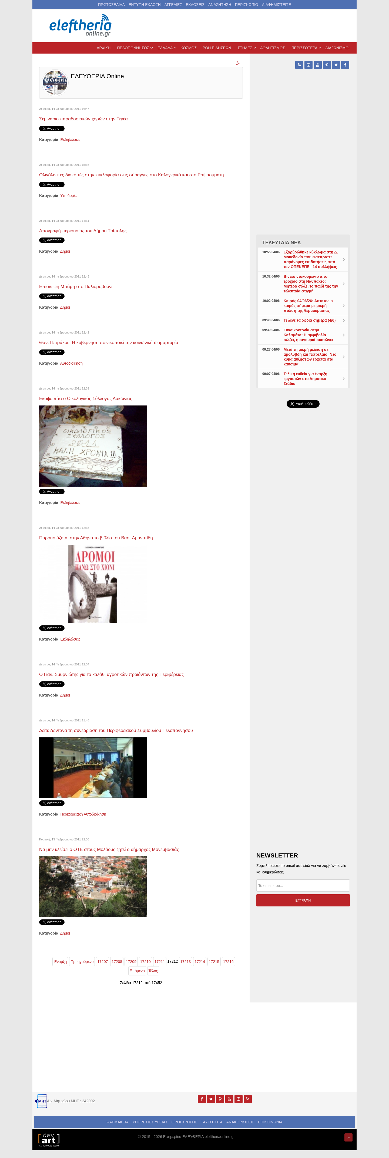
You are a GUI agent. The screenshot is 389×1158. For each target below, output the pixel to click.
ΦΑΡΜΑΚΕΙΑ (117, 1130)
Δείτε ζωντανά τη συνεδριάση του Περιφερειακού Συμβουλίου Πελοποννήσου (135, 738)
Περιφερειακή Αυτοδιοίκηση (83, 822)
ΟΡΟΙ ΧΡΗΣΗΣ (184, 1130)
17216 (228, 969)
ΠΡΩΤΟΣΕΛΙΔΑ (111, 4)
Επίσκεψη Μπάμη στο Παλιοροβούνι (85, 294)
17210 (145, 969)
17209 (131, 969)
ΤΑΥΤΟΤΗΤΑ (212, 1130)
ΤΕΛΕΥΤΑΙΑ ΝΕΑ (281, 242)
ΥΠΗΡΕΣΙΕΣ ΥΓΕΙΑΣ (150, 1130)
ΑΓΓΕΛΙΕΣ (173, 4)
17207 (102, 969)
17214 (199, 969)
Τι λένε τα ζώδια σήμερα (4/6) (310, 320)
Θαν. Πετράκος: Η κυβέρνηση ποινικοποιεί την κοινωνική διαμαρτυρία (126, 350)
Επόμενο (137, 978)
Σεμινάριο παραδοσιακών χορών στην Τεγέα (94, 118)
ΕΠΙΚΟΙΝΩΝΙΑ (270, 1130)
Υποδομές (68, 203)
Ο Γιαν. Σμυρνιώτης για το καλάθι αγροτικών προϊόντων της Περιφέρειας (129, 682)
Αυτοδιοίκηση (71, 371)
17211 (160, 969)
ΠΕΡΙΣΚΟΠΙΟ (246, 4)
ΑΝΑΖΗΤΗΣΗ (219, 4)
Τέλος (153, 978)
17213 (185, 969)
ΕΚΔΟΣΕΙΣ (195, 4)
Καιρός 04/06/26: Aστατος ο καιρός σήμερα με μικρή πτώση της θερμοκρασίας (308, 306)
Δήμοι (65, 259)
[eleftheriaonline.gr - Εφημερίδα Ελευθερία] (81, 25)
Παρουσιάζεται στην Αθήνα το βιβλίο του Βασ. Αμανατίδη (110, 545)
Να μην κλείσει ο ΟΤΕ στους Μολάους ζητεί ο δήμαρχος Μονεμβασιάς (126, 857)
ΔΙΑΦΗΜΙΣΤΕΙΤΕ (276, 4)
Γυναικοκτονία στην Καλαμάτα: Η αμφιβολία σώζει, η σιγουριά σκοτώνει (308, 335)
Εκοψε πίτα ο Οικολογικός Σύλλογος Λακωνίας (97, 406)
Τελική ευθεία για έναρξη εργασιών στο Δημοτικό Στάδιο (305, 379)
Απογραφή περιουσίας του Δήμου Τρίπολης (93, 238)
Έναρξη (60, 969)
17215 (214, 969)
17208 (117, 969)
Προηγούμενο (82, 969)
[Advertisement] (303, 540)
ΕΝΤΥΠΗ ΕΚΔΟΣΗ (145, 4)
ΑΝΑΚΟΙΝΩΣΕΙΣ (240, 1130)
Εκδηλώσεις (71, 139)
